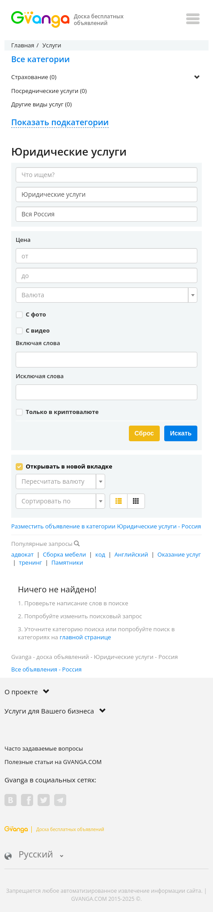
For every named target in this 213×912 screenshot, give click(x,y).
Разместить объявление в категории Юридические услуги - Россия (106, 526)
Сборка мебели (64, 554)
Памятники (67, 562)
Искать (181, 433)
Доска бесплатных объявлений (54, 829)
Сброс (144, 433)
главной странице (85, 637)
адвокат (22, 554)
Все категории (40, 59)
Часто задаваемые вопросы (43, 748)
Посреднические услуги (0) (49, 91)
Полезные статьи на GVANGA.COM (53, 762)
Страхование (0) (33, 77)
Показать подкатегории (60, 122)
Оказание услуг (179, 554)
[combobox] (106, 295)
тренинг (30, 562)
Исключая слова (40, 376)
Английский (132, 554)
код (100, 554)
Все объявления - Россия (46, 669)
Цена (23, 240)
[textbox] (103, 295)
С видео (33, 330)
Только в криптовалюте (57, 412)
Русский (34, 855)
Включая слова (38, 343)
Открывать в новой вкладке (64, 466)
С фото (31, 314)
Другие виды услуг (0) (41, 104)
